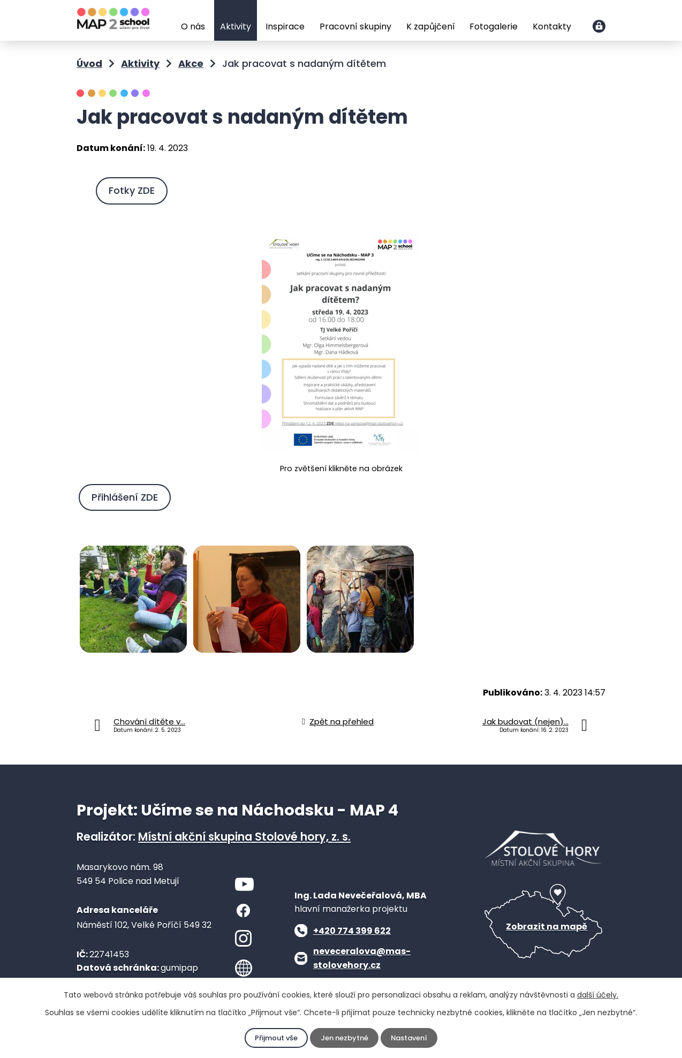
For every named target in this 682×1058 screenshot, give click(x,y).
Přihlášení (599, 26)
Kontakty (552, 26)
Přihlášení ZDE (127, 496)
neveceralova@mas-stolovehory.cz (362, 957)
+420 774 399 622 (352, 929)
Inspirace (285, 26)
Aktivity (235, 26)
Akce (190, 63)
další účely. (597, 994)
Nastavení (411, 1038)
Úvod (166, 21)
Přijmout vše (274, 1038)
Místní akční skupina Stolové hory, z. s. (244, 835)
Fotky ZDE (134, 190)
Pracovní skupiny (355, 26)
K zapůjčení (430, 26)
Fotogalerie (493, 26)
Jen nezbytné (344, 1038)
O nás (193, 26)
